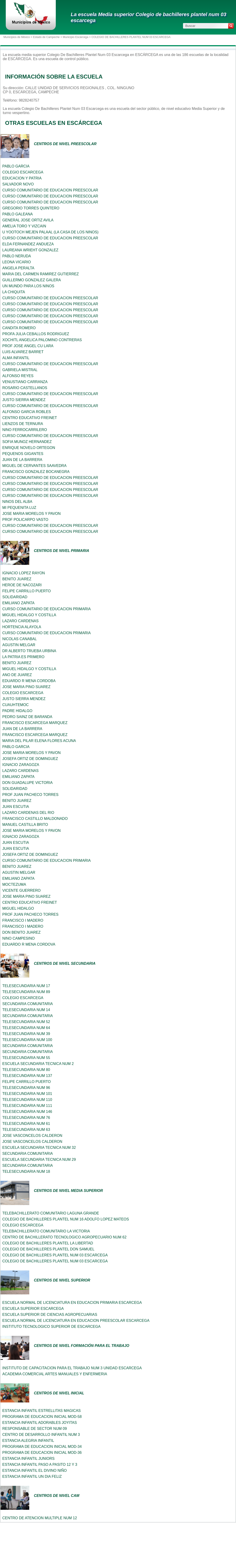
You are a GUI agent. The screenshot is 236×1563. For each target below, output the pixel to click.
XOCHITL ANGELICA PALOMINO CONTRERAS (42, 340)
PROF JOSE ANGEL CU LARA (27, 346)
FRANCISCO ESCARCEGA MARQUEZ (35, 723)
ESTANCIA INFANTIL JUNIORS (28, 1458)
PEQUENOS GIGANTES (22, 454)
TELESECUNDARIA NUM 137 (27, 1076)
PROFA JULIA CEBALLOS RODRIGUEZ (35, 334)
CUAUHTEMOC (15, 705)
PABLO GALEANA (17, 214)
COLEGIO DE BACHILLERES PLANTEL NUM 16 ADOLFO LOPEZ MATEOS (65, 1219)
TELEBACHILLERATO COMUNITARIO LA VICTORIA (46, 1231)
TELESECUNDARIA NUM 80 (26, 1070)
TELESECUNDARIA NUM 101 (27, 1094)
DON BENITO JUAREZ (21, 932)
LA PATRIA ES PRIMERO (23, 657)
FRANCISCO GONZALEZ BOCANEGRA (36, 472)
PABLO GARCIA (16, 166)
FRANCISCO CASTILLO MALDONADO (35, 819)
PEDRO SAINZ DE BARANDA (27, 717)
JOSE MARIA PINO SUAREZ (26, 687)
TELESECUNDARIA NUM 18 (26, 1171)
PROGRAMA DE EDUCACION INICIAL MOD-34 (42, 1447)
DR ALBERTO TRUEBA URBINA (29, 651)
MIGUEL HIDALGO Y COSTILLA (29, 615)
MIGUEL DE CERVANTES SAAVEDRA (34, 466)
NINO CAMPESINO (18, 938)
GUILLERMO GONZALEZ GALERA (31, 280)
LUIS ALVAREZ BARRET (23, 352)
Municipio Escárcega (75, 37)
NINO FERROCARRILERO (24, 430)
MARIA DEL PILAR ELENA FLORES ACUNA (39, 741)
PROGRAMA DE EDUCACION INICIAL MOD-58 (42, 1417)
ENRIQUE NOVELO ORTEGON (28, 448)
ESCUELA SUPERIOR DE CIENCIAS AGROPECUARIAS (49, 1315)
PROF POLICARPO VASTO (25, 520)
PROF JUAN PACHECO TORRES (30, 795)
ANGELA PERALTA (18, 268)
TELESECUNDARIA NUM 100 (27, 1040)
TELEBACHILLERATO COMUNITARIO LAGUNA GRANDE (50, 1213)
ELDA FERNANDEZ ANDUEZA (28, 244)
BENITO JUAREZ (16, 579)
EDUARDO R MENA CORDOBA (29, 681)
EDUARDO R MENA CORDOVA (28, 944)
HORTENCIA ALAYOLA (21, 627)
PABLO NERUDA (16, 256)
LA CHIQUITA (13, 292)
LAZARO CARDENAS (20, 621)
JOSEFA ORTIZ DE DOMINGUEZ (30, 759)
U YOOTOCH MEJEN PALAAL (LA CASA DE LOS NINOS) (50, 232)
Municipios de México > (18, 37)
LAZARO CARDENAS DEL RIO (28, 813)
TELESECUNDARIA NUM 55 (26, 1058)
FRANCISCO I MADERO (22, 920)
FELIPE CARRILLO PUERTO (26, 591)
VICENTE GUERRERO (21, 890)
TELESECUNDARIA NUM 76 (26, 1118)
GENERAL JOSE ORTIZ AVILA (27, 220)
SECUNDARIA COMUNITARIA (27, 1004)
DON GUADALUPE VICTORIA (27, 783)
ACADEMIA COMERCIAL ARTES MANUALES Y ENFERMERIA (54, 1374)
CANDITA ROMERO (19, 328)
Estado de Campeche (46, 37)
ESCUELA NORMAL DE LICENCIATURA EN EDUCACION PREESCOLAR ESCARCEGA (75, 1321)
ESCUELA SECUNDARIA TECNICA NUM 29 (39, 1159)
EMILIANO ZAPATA (18, 603)
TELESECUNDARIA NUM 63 (26, 1130)
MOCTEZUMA (14, 884)
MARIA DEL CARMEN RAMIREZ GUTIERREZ (40, 274)
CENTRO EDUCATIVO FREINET (29, 418)
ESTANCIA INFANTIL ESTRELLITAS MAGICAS (41, 1411)
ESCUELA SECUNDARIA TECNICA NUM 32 (39, 1148)
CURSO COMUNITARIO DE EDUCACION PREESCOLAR (50, 190)
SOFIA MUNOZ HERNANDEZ (27, 442)
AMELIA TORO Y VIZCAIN (24, 226)
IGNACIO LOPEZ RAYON (23, 573)
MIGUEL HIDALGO (18, 908)
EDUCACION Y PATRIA (21, 178)
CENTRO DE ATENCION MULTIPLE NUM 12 (39, 1518)
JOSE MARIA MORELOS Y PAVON (31, 514)
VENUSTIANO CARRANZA (24, 382)
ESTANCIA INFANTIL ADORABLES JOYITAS (39, 1423)
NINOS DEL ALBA (17, 502)
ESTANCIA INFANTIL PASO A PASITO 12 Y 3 (39, 1464)
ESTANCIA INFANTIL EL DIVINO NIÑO (34, 1470)
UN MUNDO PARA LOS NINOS (28, 286)
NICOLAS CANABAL (19, 639)
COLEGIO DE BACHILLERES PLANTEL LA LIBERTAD (47, 1243)
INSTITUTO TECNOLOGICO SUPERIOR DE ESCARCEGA (51, 1326)
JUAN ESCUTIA (15, 807)
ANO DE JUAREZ (17, 675)
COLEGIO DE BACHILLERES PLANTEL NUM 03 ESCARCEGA (55, 1255)
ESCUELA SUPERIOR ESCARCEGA (33, 1309)
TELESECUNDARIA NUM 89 (26, 992)
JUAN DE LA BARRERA (22, 460)
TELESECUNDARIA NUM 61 (26, 1124)
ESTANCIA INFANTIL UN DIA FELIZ (32, 1476)
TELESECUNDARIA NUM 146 (27, 1112)
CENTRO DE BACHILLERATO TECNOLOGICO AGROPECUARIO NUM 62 (64, 1237)
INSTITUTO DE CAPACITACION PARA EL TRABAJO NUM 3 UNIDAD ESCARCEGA (72, 1368)
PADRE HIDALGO (17, 711)
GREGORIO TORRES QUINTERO (30, 208)
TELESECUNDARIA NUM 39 (26, 1034)
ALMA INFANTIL (15, 358)
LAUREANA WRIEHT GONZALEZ (30, 250)
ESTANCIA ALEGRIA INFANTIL (28, 1441)
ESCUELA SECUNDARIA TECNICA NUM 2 (38, 1064)
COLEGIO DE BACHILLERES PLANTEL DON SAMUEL (48, 1249)
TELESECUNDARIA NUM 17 (26, 986)
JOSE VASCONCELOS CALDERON (32, 1136)
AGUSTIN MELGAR (18, 645)
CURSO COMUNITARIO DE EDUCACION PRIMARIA (46, 609)
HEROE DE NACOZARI (22, 585)
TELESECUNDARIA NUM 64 (26, 1028)
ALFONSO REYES (17, 376)
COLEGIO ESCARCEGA (22, 172)
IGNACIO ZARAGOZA (20, 765)
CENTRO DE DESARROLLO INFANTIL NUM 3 (41, 1435)
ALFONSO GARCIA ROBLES (26, 412)
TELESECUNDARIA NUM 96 (26, 1088)
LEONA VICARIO (16, 262)
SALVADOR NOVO (18, 184)
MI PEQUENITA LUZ (19, 508)
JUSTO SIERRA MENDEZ (23, 400)
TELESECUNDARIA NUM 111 (27, 1106)
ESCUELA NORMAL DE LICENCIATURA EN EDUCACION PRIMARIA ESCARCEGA (72, 1303)
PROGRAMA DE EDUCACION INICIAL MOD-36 (42, 1452)
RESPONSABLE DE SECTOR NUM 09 (34, 1429)
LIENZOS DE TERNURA (22, 424)
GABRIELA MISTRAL (20, 370)
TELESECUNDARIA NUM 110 (27, 1100)
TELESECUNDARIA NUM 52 (26, 1022)
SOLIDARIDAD (14, 597)
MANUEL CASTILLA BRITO (25, 825)
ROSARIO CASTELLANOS (24, 388)
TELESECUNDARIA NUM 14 (26, 1010)
